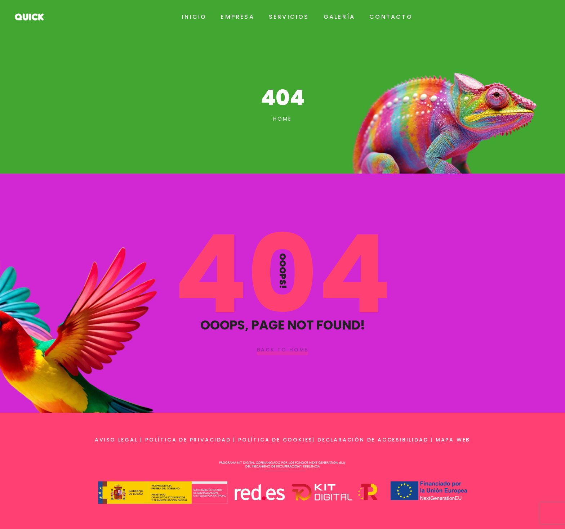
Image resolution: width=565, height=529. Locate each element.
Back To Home (282, 350)
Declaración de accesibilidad (372, 439)
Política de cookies (275, 439)
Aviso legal (116, 439)
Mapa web (453, 439)
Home (282, 118)
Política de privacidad (188, 439)
